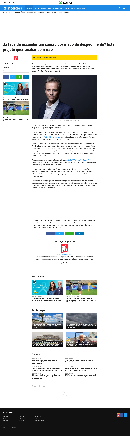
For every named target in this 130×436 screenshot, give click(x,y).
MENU (4, 2)
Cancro (4, 70)
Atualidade (6, 67)
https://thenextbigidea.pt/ (64, 254)
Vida (4, 96)
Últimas (36, 354)
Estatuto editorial (16, 428)
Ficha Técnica (6, 428)
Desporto (5, 116)
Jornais (14, 2)
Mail (9, 2)
